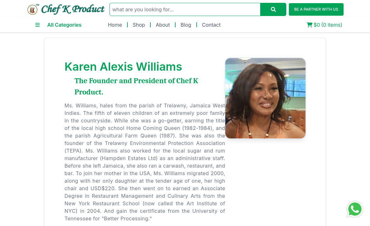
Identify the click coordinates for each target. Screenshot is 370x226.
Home (115, 25)
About (163, 25)
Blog (186, 25)
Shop (139, 25)
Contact (211, 25)
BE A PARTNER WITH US (316, 9)
